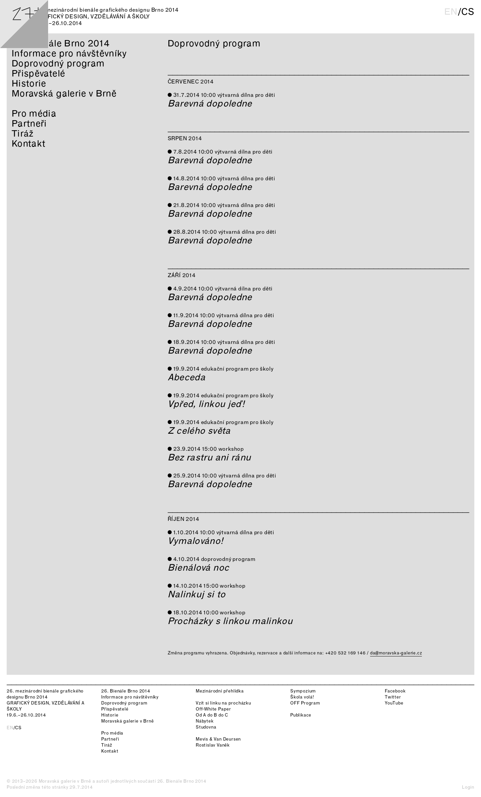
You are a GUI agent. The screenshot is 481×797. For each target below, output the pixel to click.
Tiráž (23, 133)
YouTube (394, 703)
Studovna (206, 727)
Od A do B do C (212, 715)
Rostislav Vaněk (213, 745)
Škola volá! (302, 697)
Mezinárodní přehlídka (220, 691)
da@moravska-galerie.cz (396, 653)
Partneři (29, 123)
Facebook (395, 691)
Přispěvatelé (38, 73)
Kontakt (28, 143)
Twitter (393, 697)
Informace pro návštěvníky (69, 53)
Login (468, 787)
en (451, 11)
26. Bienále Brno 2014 (61, 43)
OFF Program (305, 703)
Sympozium (303, 691)
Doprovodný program (58, 63)
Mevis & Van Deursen (218, 739)
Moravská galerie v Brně (64, 93)
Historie (29, 83)
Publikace (300, 715)
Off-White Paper (213, 709)
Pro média (34, 113)
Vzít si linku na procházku (223, 703)
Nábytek (205, 721)
